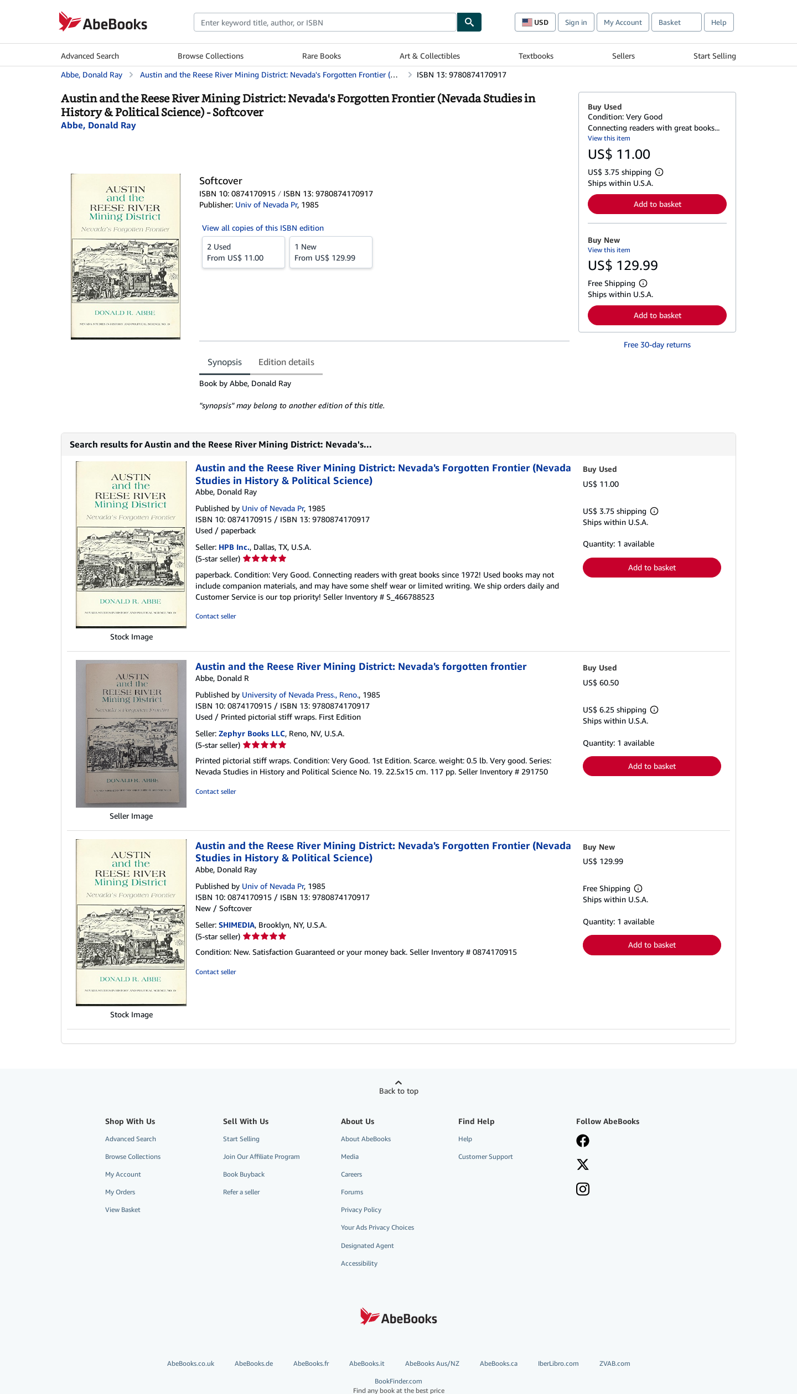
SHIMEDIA (237, 924)
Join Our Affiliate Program (261, 1156)
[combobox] (325, 22)
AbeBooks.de (254, 1363)
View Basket (123, 1209)
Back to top (398, 1090)
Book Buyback (244, 1174)
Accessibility (359, 1263)
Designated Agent (367, 1245)
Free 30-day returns (657, 344)
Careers (351, 1174)
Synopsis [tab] (225, 361)
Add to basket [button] (657, 204)
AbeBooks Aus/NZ (432, 1363)
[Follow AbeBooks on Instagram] (582, 1190)
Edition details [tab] (286, 361)
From (243, 251)
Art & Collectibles (430, 55)
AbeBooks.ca (498, 1363)
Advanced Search (90, 55)
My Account (623, 22)
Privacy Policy (361, 1209)
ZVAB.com (614, 1363)
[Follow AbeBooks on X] (582, 1165)
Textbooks (536, 55)
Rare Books (321, 55)
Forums (352, 1192)
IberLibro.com (558, 1363)
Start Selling (715, 55)
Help (719, 22)
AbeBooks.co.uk (190, 1363)
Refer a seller (241, 1192)
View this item (609, 138)
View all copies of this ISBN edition (263, 227)
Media (350, 1156)
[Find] (469, 22)
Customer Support (485, 1156)
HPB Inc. (234, 547)
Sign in (576, 22)
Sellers (623, 55)
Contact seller (215, 616)
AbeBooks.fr (311, 1363)
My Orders (120, 1192)
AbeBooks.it (367, 1363)
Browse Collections (211, 55)
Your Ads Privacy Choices (377, 1227)
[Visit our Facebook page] (582, 1141)
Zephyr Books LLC (252, 733)
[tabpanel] (384, 394)
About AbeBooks (366, 1139)
